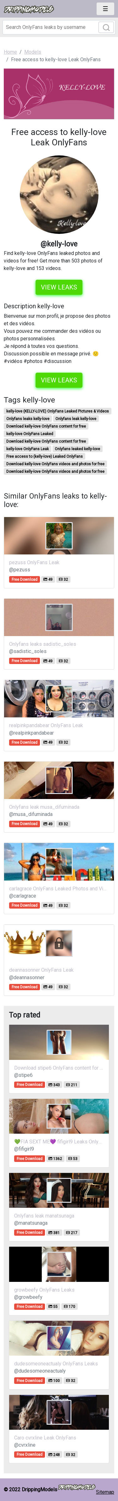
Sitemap (105, 1492)
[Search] (59, 27)
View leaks (59, 287)
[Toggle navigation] (105, 9)
